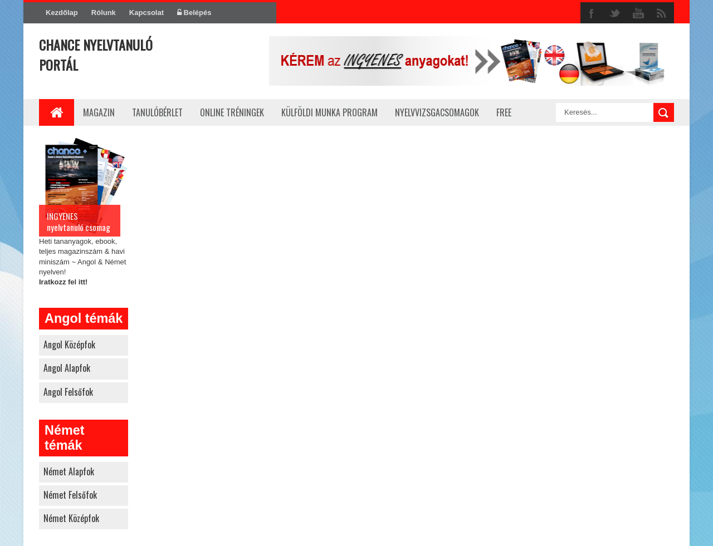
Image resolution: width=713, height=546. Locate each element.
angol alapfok (66, 368)
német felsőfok (70, 494)
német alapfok (68, 471)
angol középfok (69, 344)
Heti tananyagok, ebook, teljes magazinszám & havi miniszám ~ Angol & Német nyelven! (83, 210)
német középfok (71, 518)
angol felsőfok (68, 392)
